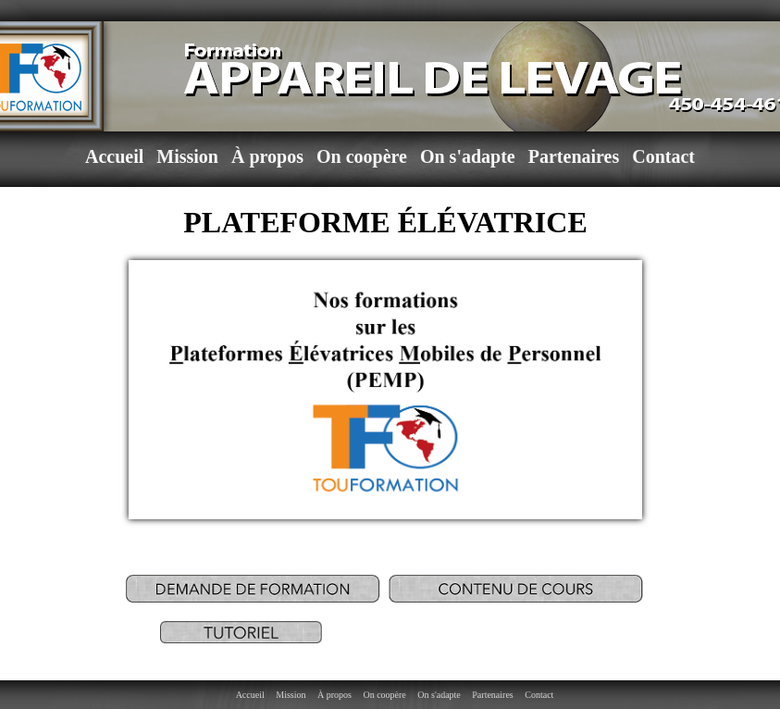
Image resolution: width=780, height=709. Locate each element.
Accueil (114, 156)
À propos (267, 156)
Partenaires (574, 156)
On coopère (361, 156)
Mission (187, 156)
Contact (663, 156)
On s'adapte (467, 156)
